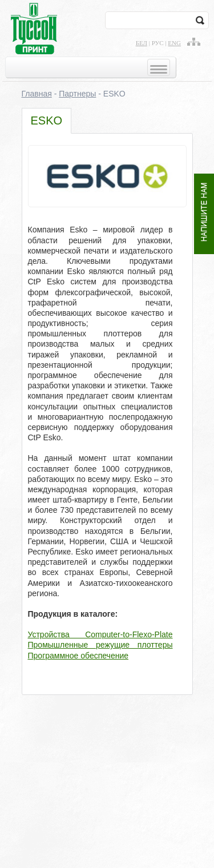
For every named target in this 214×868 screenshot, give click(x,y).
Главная (37, 93)
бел (141, 42)
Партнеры (77, 93)
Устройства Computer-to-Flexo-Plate (100, 634)
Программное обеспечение (78, 655)
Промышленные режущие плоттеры (100, 644)
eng (174, 42)
